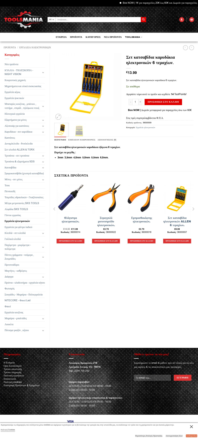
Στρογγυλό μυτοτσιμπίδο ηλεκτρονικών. (106, 221)
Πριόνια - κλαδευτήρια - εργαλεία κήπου (25, 282)
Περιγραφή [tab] (60, 139)
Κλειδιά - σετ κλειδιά (15, 233)
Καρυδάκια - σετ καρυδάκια (18, 131)
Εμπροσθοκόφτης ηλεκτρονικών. (141, 219)
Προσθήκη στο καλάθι (163, 102)
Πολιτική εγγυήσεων (14, 375)
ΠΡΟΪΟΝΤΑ (76, 37)
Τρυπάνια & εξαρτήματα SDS (20, 161)
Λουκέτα (9, 324)
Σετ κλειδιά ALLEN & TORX (19, 149)
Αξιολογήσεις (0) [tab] (107, 139)
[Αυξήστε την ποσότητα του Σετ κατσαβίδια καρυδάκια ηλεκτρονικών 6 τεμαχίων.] (140, 102)
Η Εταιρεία (9, 362)
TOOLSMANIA (133, 37)
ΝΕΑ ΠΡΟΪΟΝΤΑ (113, 37)
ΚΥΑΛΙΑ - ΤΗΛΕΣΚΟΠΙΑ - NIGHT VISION (19, 72)
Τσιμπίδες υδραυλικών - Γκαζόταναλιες (24, 197)
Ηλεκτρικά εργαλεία (15, 114)
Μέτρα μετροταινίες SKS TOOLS (22, 203)
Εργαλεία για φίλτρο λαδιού (18, 227)
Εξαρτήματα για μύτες (16, 120)
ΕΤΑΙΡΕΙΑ (61, 37)
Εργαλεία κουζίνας (14, 312)
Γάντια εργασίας (13, 215)
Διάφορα (9, 276)
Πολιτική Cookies (8, 430)
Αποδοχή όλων (191, 436)
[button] (181, 19)
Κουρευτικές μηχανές (15, 80)
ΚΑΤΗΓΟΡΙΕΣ (93, 37)
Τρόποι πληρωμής (13, 372)
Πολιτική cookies (13, 382)
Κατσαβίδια (10, 167)
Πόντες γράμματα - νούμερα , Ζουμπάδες (19, 257)
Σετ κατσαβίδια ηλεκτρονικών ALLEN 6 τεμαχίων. (177, 221)
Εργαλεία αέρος (12, 92)
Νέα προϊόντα (11, 64)
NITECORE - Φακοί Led (17, 300)
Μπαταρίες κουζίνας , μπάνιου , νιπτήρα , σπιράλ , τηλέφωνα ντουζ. (22, 106)
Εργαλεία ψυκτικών (14, 98)
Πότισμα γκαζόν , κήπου (17, 330)
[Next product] (185, 47)
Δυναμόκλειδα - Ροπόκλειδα (19, 143)
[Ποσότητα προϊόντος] (135, 102)
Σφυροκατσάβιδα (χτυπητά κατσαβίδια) (24, 173)
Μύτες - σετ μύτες (13, 179)
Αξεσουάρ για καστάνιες (17, 126)
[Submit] (143, 19)
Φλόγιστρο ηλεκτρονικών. (70, 219)
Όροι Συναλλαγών (13, 365)
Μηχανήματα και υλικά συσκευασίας (23, 86)
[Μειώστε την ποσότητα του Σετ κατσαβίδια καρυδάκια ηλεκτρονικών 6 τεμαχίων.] (130, 102)
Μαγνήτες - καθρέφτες (16, 271)
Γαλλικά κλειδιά (13, 239)
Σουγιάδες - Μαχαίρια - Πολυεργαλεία (24, 294)
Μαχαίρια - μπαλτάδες (16, 318)
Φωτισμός (10, 288)
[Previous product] (191, 47)
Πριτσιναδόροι (12, 265)
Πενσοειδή (10, 191)
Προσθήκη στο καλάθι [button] (70, 241)
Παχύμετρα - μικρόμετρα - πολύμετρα (18, 247)
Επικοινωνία (10, 378)
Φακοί (8, 306)
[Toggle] (43, 72)
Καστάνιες (10, 138)
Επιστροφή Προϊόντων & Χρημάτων (22, 385)
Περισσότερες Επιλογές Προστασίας (148, 436)
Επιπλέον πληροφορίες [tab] (81, 139)
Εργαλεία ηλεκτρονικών (35, 47)
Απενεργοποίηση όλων (174, 436)
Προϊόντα (10, 47)
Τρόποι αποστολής (13, 369)
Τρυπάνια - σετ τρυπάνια (17, 155)
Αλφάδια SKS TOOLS (16, 209)
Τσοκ (7, 185)
